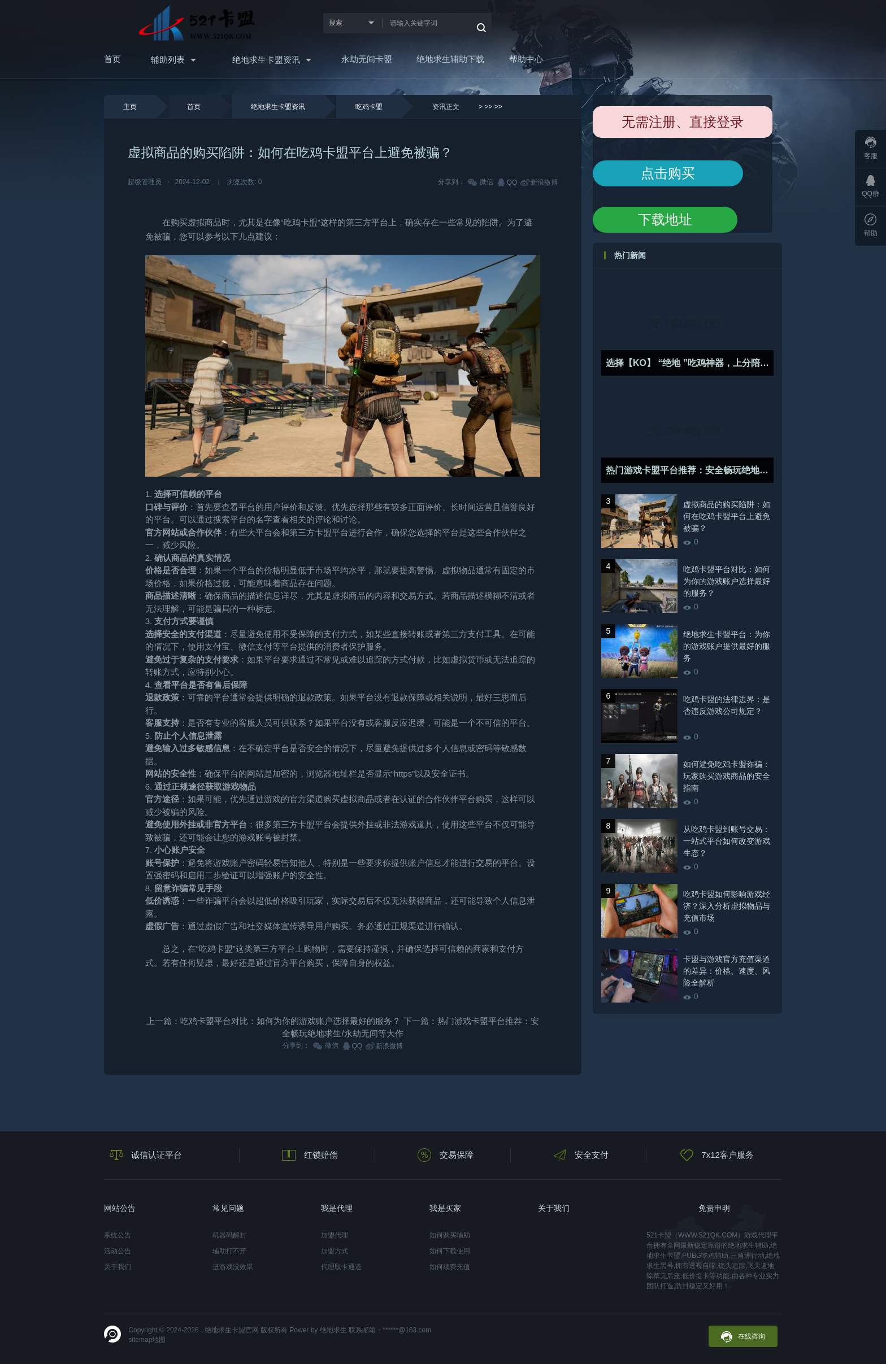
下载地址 (665, 219)
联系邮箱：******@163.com (390, 1330)
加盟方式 (334, 1251)
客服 (871, 148)
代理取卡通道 (341, 1267)
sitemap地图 (147, 1340)
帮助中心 (526, 59)
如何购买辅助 (449, 1235)
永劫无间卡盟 (366, 59)
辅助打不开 (229, 1251)
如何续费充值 (449, 1267)
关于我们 (117, 1267)
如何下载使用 (449, 1251)
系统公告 (117, 1235)
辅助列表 (168, 59)
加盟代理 (334, 1235)
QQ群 (870, 186)
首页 (112, 59)
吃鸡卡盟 (369, 107)
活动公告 (117, 1251)
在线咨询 (743, 1337)
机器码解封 (229, 1235)
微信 (482, 182)
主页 (130, 107)
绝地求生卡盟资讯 (266, 59)
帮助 (871, 225)
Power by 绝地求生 (317, 1330)
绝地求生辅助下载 (450, 59)
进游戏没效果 (232, 1267)
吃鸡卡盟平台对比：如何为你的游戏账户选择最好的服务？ (290, 1021)
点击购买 (668, 173)
